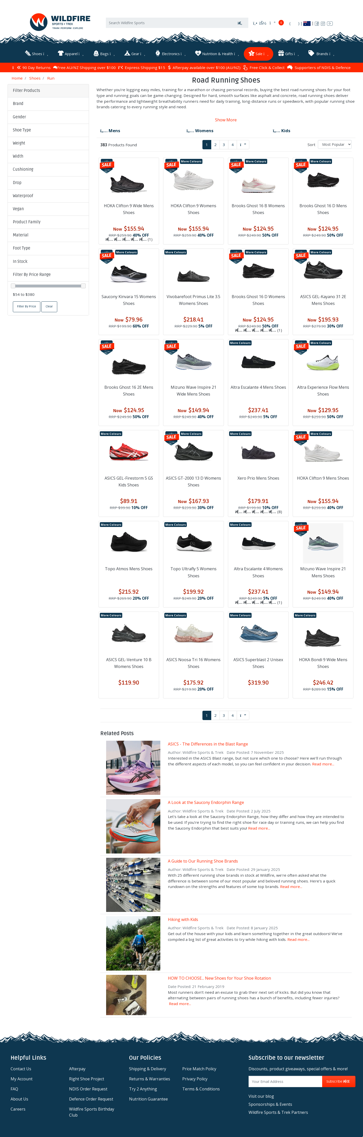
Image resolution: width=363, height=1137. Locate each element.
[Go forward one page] (243, 144)
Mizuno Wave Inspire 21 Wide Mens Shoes (193, 390)
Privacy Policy (194, 1079)
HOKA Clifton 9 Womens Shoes (193, 209)
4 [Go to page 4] (232, 144)
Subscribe (338, 1081)
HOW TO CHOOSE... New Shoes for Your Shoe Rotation (219, 978)
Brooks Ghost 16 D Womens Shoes (258, 300)
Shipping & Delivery (147, 1069)
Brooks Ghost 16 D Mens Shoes (323, 209)
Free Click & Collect (264, 67)
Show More (226, 120)
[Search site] (240, 23)
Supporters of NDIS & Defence (319, 67)
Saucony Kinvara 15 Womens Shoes (129, 300)
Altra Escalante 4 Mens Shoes (258, 387)
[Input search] (169, 23)
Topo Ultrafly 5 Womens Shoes (193, 572)
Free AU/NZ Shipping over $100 (84, 67)
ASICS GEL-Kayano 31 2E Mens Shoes (323, 300)
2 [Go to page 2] (215, 144)
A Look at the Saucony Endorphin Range (206, 802)
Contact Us (21, 1069)
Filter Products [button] (26, 90)
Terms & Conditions (201, 1089)
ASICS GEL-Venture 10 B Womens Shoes (129, 663)
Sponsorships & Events (270, 1104)
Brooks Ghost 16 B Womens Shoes (258, 209)
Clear (49, 306)
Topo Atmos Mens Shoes (129, 569)
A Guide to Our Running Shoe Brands (203, 861)
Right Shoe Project (86, 1079)
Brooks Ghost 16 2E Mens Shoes (128, 390)
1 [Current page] (207, 144)
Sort (311, 144)
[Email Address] (285, 1081)
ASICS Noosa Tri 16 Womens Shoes (193, 663)
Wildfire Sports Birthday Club (91, 1112)
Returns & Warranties (149, 1079)
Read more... (323, 763)
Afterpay (77, 1069)
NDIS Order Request (88, 1089)
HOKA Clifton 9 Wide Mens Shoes (129, 209)
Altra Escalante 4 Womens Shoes (258, 572)
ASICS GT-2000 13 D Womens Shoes (193, 481)
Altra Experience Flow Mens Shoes (323, 390)
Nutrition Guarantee (148, 1099)
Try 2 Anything (143, 1089)
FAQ (14, 1089)
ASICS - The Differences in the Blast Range (208, 744)
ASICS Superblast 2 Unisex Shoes (258, 663)
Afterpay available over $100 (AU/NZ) (204, 67)
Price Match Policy (199, 1069)
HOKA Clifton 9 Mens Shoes (323, 478)
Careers (18, 1109)
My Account (22, 1079)
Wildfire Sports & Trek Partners (278, 1112)
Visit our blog (261, 1096)
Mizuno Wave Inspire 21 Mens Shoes (323, 572)
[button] (48, 104)
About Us (19, 1099)
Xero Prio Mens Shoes (258, 478)
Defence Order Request (91, 1099)
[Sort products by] (335, 144)
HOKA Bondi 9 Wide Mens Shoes (323, 663)
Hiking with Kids (183, 919)
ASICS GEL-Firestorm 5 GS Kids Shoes (129, 481)
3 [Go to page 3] (224, 144)
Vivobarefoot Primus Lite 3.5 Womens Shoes (193, 300)
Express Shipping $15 (141, 67)
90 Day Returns (31, 67)
